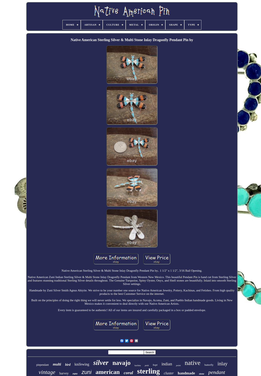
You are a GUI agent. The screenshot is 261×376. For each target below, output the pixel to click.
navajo (122, 362)
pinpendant (42, 364)
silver (101, 362)
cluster (169, 373)
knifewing (82, 364)
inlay (223, 363)
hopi (155, 364)
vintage (47, 372)
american (107, 372)
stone (201, 373)
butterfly (208, 364)
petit (147, 365)
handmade (186, 373)
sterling (148, 371)
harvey (63, 373)
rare (75, 373)
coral (128, 372)
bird (67, 364)
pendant (216, 372)
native (192, 362)
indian (167, 363)
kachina (138, 365)
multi (57, 364)
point (178, 365)
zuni (87, 372)
